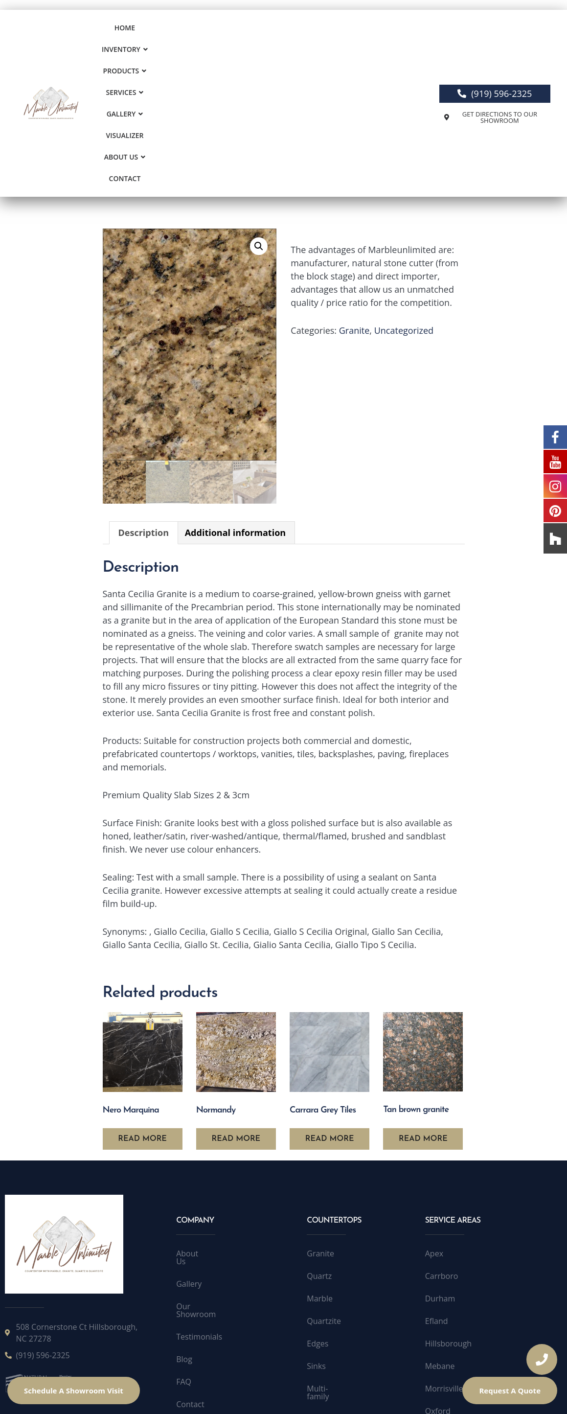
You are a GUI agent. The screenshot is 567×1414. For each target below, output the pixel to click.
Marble (320, 1173)
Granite (354, 205)
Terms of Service (195, 1393)
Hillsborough (448, 1218)
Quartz (319, 1151)
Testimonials (199, 1196)
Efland (436, 1196)
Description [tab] (143, 408)
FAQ (183, 1241)
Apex (434, 1128)
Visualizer (369, 30)
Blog (184, 1218)
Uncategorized (403, 205)
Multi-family (328, 1263)
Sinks (316, 1241)
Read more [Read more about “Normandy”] (236, 1014)
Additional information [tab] (235, 408)
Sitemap (191, 1286)
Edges (317, 1218)
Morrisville (444, 1263)
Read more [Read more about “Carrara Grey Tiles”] (329, 1014)
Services (276, 30)
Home (127, 30)
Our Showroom (204, 1173)
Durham (440, 1173)
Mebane (440, 1241)
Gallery (322, 30)
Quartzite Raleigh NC (462, 1308)
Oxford (438, 1286)
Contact (279, 51)
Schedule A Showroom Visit (73, 1390)
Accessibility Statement (335, 1393)
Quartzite (324, 1196)
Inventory (171, 30)
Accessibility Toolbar (422, 1393)
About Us (232, 51)
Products (225, 30)
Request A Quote (510, 1390)
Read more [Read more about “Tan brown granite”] (423, 1014)
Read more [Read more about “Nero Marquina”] (142, 1014)
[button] (171, 30)
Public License (259, 1393)
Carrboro (441, 1151)
